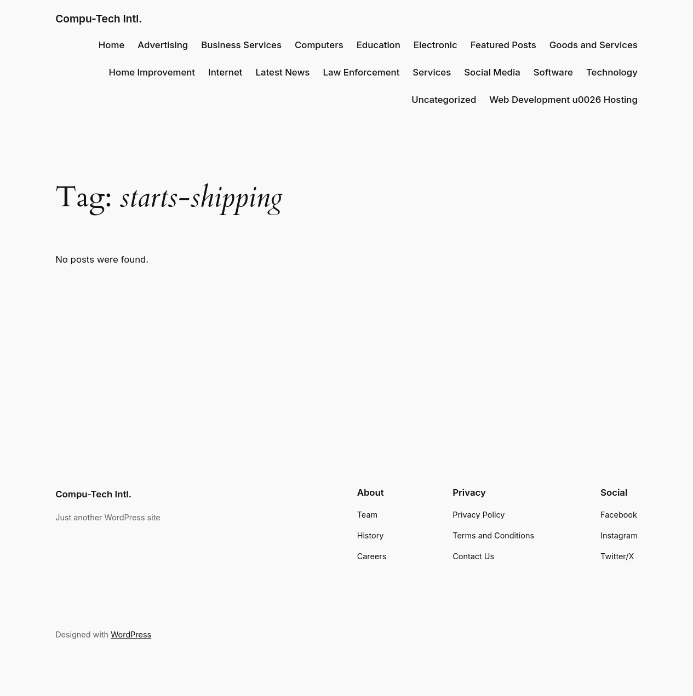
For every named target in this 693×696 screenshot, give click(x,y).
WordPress (131, 634)
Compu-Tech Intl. (98, 18)
